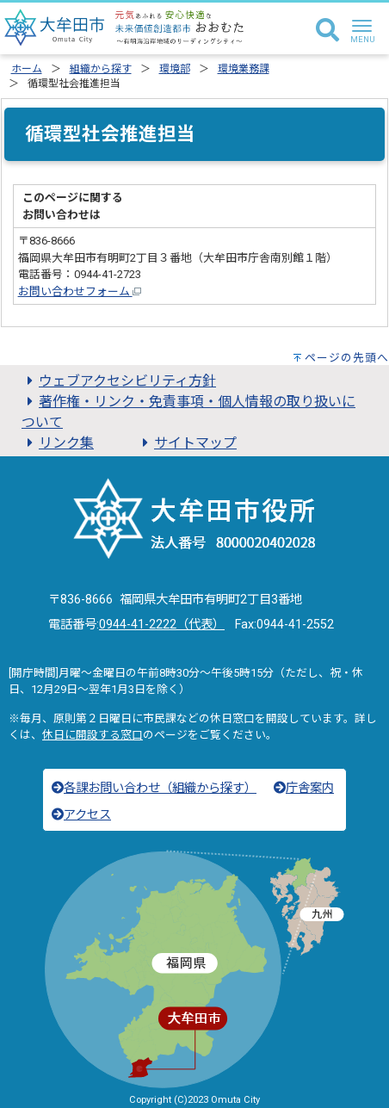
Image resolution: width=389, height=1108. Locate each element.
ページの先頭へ (347, 357)
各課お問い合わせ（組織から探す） (154, 788)
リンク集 (58, 443)
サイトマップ (187, 443)
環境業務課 (243, 69)
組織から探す (101, 69)
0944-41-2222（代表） (162, 624)
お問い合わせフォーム (79, 291)
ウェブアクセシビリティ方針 (119, 381)
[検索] (327, 31)
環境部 (174, 69)
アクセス (81, 815)
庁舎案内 (304, 788)
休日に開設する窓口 (92, 734)
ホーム (26, 69)
